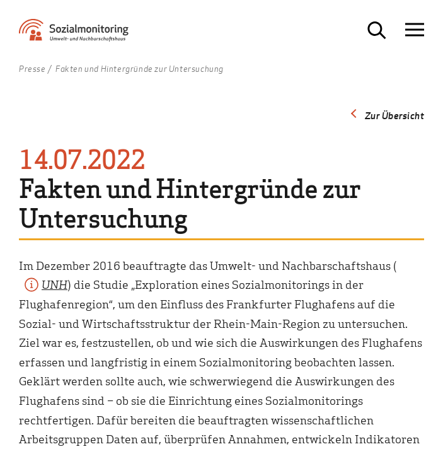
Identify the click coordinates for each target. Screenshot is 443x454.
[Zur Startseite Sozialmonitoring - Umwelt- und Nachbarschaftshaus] (85, 35)
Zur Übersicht (395, 115)
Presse (32, 69)
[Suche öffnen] (377, 30)
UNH (54, 284)
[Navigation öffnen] (415, 30)
